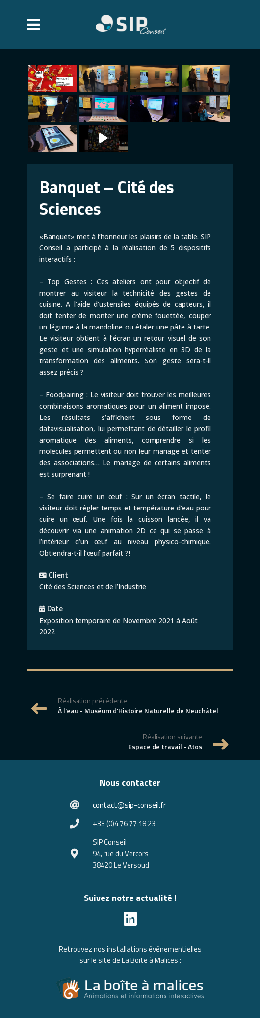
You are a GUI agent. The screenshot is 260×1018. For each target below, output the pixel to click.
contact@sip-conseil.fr (129, 804)
